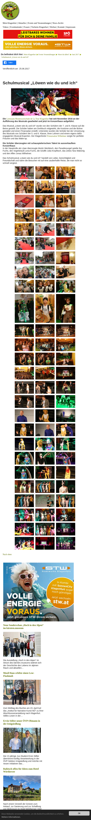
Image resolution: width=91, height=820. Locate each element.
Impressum (70, 27)
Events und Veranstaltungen (39, 23)
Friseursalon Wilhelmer (56, 136)
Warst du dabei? (63, 54)
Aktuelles (22, 23)
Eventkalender (16, 27)
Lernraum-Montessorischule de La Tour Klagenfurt (27, 119)
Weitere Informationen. (11, 817)
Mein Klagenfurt (10, 23)
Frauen (26, 27)
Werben (53, 27)
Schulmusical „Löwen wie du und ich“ (15, 57)
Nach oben (7, 554)
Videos (5, 27)
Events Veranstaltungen (46, 54)
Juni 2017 (75, 54)
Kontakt (61, 27)
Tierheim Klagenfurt (39, 27)
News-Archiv (58, 23)
